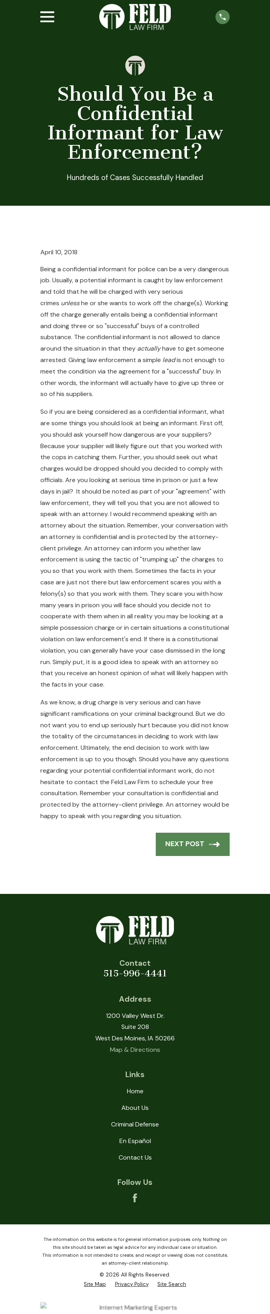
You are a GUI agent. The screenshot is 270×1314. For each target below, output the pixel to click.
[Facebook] (134, 1198)
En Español (135, 1141)
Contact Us (135, 1157)
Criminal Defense (135, 1124)
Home (135, 1091)
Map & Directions (135, 1050)
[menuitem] (95, 1284)
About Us (135, 1108)
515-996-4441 (135, 973)
